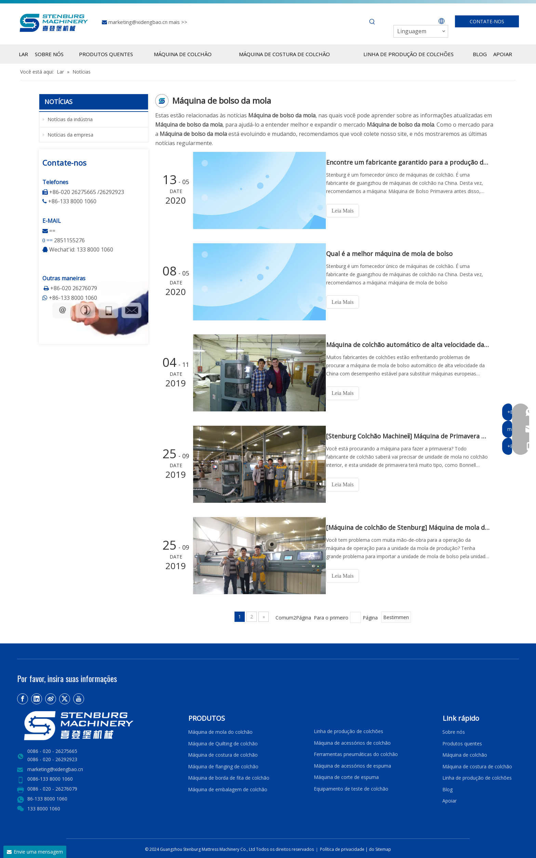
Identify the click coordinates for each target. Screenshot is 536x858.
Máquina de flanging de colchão (223, 764)
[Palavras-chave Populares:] (372, 21)
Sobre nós (453, 730)
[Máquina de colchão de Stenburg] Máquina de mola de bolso (411, 526)
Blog (447, 787)
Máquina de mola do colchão (220, 730)
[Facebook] (22, 697)
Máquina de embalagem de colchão (227, 787)
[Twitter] (64, 697)
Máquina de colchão (464, 753)
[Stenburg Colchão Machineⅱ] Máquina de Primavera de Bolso (411, 435)
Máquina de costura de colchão (223, 753)
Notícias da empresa (68, 134)
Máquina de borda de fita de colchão (228, 776)
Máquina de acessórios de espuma (352, 764)
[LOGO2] (98, 724)
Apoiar (450, 799)
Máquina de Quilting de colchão (223, 742)
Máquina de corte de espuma (346, 775)
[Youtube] (78, 697)
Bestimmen (396, 616)
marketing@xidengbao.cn (138, 21)
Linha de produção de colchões (348, 729)
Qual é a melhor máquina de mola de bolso (395, 253)
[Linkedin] (36, 697)
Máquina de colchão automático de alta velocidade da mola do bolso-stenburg (411, 344)
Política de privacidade (342, 847)
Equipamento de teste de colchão (351, 787)
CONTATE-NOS (487, 21)
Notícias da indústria (68, 119)
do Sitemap (380, 847)
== (52, 230)
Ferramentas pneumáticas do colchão (356, 752)
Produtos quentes (462, 742)
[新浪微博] (50, 697)
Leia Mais (349, 211)
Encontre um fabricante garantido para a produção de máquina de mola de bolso (411, 162)
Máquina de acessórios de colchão (352, 741)
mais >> (178, 21)
